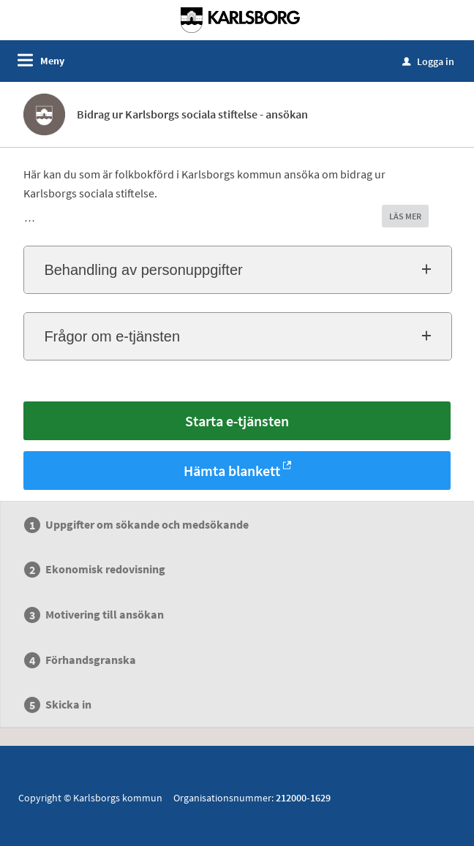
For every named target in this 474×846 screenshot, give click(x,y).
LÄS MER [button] (405, 216)
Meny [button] (52, 60)
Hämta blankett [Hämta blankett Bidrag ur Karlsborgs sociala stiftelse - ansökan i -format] (232, 470)
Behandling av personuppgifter (143, 270)
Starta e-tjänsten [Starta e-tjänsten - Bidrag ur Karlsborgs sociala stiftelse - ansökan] (237, 421)
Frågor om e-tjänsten (112, 336)
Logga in (428, 61)
